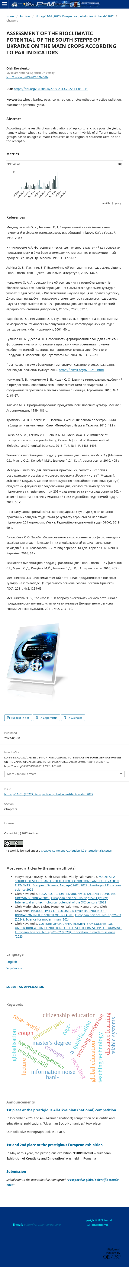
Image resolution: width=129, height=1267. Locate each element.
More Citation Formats (21, 774)
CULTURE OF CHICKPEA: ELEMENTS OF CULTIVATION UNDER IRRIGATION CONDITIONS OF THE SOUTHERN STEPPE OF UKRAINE (68, 926)
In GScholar (74, 718)
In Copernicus (48, 718)
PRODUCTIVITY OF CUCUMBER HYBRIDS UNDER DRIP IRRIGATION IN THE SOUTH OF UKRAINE (60, 913)
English (11, 962)
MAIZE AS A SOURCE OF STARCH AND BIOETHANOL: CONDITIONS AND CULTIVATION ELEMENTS (67, 881)
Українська (14, 968)
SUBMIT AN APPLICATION (25, 987)
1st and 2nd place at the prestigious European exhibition (54, 1144)
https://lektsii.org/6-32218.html (81, 370)
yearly (118, 203)
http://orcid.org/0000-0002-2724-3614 (27, 77)
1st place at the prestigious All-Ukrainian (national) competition (61, 1110)
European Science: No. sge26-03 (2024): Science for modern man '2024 (68, 917)
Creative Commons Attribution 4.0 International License (76, 850)
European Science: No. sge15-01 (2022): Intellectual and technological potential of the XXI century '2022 (61, 900)
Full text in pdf (19, 718)
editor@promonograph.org (42, 1224)
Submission (16, 1171)
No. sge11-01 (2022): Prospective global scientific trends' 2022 (75, 16)
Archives (25, 16)
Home (10, 16)
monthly (106, 203)
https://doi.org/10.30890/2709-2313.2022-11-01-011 (51, 89)
